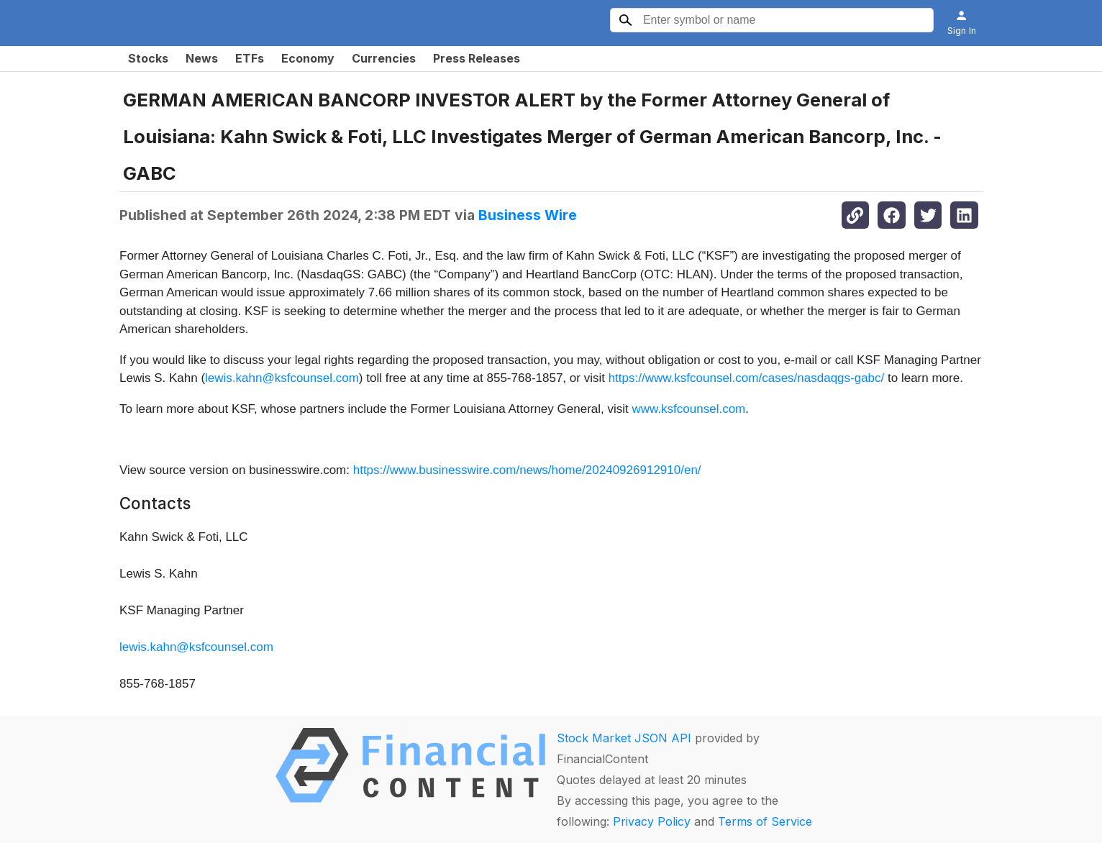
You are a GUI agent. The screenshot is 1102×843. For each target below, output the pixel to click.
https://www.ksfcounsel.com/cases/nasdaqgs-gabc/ (747, 378)
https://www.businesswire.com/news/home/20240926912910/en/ (527, 470)
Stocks (148, 58)
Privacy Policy (652, 821)
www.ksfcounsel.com (688, 409)
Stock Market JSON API (624, 738)
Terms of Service (765, 821)
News (202, 58)
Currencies (384, 58)
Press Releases (476, 58)
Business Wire (527, 215)
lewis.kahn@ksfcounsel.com (282, 378)
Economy (307, 58)
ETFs (249, 58)
